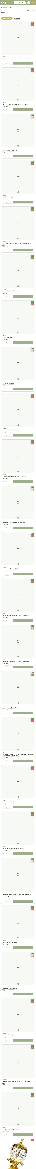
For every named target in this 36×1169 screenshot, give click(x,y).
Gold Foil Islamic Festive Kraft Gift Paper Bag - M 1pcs (17, 244)
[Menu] (28, 2)
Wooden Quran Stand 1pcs (10, 1129)
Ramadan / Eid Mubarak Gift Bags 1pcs (14, 522)
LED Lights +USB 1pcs (8, 384)
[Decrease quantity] (4, 63)
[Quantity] (7, 63)
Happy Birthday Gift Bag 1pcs (11, 291)
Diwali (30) (17, 18)
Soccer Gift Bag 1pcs (9, 1035)
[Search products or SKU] (20, 2)
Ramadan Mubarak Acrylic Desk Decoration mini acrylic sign (17, 895)
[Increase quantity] (11, 63)
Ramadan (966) (7, 18)
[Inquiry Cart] (33, 2)
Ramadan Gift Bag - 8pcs (10, 802)
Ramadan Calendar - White (11, 569)
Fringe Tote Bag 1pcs (9, 197)
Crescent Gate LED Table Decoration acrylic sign (17, 58)
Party (6, 2)
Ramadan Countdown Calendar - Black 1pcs (16, 615)
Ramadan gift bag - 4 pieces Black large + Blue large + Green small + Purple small (18, 755)
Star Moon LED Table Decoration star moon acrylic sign (17, 1082)
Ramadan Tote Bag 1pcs (10, 942)
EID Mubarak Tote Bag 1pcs (10, 151)
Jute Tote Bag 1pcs (8, 337)
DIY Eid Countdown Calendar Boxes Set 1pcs (15, 104)
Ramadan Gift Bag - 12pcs (10, 708)
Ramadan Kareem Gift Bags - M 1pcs (13, 848)
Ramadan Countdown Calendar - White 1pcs (16, 661)
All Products (4, 7)
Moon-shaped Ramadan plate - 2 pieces (14, 476)
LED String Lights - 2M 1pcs (10, 430)
